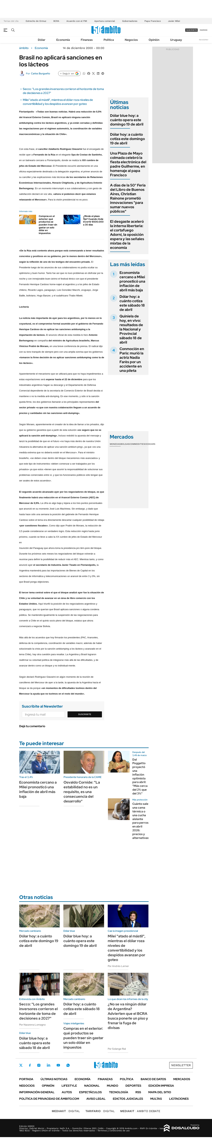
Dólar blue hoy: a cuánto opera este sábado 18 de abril (34, 1043)
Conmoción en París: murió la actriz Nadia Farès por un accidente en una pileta (131, 359)
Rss (138, 1092)
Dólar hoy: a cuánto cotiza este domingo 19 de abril (127, 138)
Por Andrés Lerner (118, 966)
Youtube (58, 1065)
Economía (63, 40)
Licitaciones (179, 1099)
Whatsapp (68, 1065)
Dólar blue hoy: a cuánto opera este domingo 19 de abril (126, 120)
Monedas (115, 444)
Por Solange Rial (117, 1048)
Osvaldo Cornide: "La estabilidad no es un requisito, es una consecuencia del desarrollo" (82, 792)
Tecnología (118, 1092)
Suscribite (84, 714)
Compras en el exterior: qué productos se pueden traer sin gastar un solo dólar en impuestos (48, 225)
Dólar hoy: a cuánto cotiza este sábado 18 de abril (132, 303)
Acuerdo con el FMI (76, 21)
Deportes (133, 1086)
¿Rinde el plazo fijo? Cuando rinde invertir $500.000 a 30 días (93, 220)
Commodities (137, 444)
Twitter (21, 1065)
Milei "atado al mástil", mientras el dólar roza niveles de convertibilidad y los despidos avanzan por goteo (58, 102)
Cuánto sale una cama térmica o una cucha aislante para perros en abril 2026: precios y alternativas (140, 821)
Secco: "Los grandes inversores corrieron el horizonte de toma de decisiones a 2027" (38, 1011)
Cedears (150, 444)
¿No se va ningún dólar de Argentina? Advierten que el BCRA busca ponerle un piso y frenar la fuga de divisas (128, 1016)
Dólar (41, 40)
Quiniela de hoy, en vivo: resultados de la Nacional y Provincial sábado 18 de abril (131, 329)
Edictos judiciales (128, 1099)
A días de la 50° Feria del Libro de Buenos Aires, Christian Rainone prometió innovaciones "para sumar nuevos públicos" (128, 198)
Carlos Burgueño (40, 73)
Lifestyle (69, 1086)
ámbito (24, 48)
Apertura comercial (104, 21)
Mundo (112, 1086)
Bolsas (125, 444)
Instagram (38, 1065)
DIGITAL (66, 1111)
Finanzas (87, 40)
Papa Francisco (152, 21)
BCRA (56, 21)
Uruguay (176, 40)
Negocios (131, 40)
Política (109, 40)
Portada (26, 1079)
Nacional (92, 1086)
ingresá (203, 30)
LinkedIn (48, 1065)
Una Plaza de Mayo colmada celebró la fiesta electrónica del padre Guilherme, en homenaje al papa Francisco (128, 164)
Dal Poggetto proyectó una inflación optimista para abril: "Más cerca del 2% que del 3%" (140, 776)
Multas (156, 1099)
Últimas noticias (54, 1079)
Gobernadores (129, 21)
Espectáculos (90, 1092)
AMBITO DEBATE (140, 1111)
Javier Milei (174, 21)
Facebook (30, 1065)
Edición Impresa (161, 1086)
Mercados (181, 1079)
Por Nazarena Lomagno (32, 1024)
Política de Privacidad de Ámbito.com (49, 1099)
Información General (36, 1092)
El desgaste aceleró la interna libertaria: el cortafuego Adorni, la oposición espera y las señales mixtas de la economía (127, 234)
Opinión (154, 40)
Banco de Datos (153, 1079)
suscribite (191, 30)
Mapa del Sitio (159, 1092)
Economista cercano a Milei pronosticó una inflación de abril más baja (132, 281)
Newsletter (203, 40)
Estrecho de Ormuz (36, 21)
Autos (67, 1092)
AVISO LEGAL (96, 1099)
